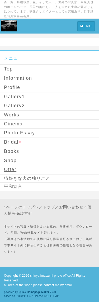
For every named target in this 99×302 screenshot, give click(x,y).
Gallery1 (14, 96)
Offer (10, 169)
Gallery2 (14, 105)
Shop (10, 160)
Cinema (13, 123)
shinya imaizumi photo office (50, 275)
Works (11, 114)
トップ (49, 207)
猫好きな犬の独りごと (27, 178)
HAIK (56, 296)
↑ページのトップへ (21, 207)
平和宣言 (13, 186)
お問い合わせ (71, 207)
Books (11, 151)
